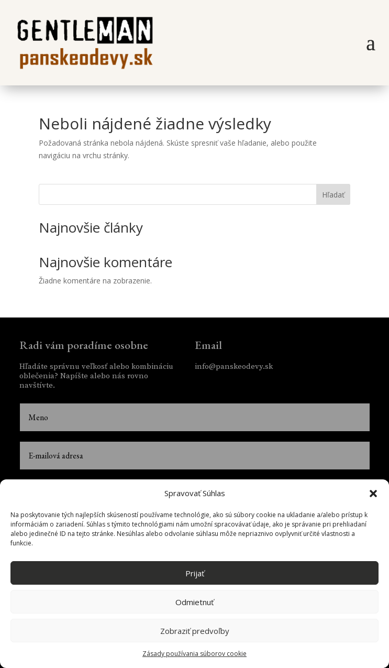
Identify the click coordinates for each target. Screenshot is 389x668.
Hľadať (333, 195)
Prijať (194, 573)
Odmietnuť (194, 602)
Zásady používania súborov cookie (194, 653)
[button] (373, 493)
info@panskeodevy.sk (234, 366)
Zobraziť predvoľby (194, 631)
